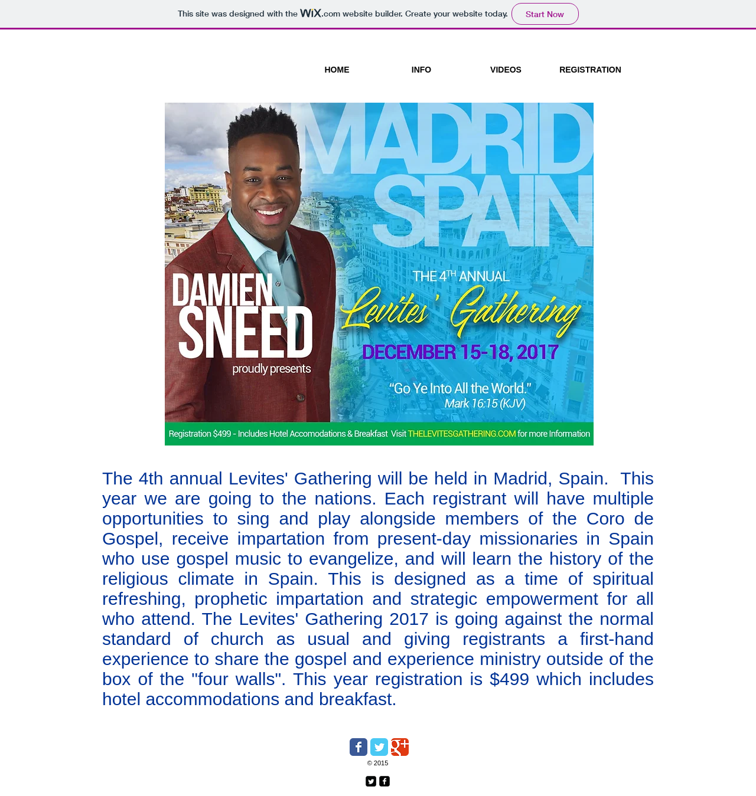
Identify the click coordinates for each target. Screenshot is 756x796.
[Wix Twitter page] (379, 747)
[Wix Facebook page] (358, 747)
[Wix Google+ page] (400, 747)
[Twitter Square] (371, 781)
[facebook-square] (384, 781)
